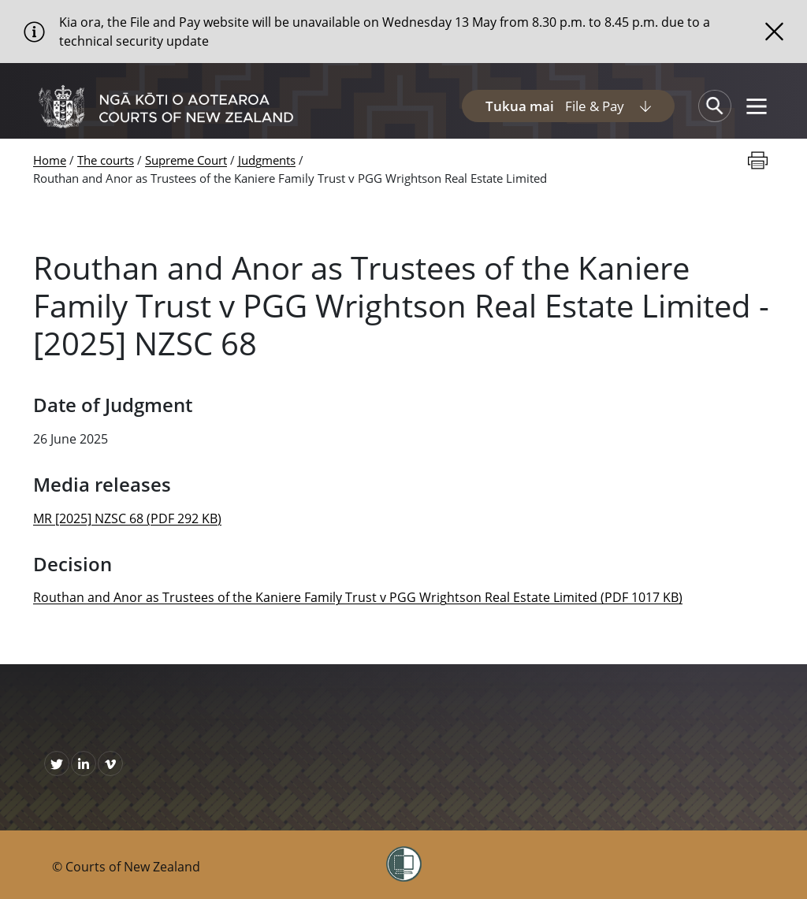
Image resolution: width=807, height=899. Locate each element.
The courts (105, 160)
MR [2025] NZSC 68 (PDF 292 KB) (127, 518)
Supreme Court (186, 160)
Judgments (267, 160)
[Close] (774, 31)
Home (49, 160)
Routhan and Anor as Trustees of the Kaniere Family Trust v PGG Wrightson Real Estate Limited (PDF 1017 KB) (357, 597)
